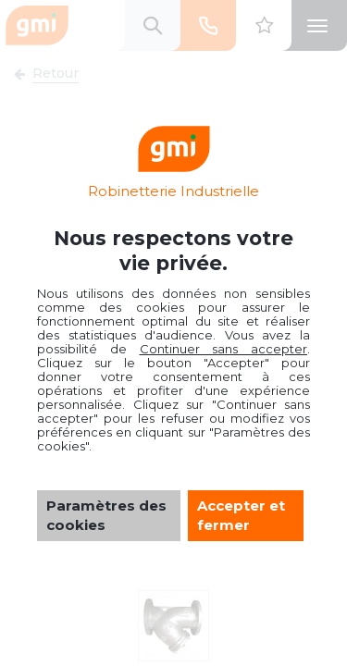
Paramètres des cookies (106, 515)
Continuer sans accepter (224, 348)
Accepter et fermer (241, 515)
